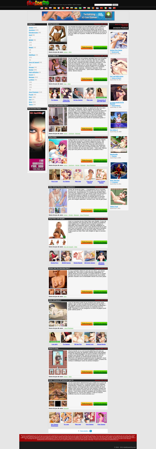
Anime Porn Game (116, 50)
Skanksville (114, 154)
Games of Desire (116, 78)
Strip (30, 102)
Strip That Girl (114, 180)
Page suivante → (84, 431)
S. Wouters (115, 182)
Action (31, 27)
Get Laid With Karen (116, 76)
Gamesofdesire (116, 105)
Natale (31, 47)
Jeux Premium (33, 92)
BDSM (31, 40)
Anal (30, 35)
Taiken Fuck (114, 206)
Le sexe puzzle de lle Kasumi (117, 103)
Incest (31, 75)
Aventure (32, 30)
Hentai (31, 70)
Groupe (31, 67)
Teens (31, 104)
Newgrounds (115, 52)
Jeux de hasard (34, 62)
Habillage (32, 55)
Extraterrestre (33, 32)
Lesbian (31, 80)
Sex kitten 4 (114, 130)
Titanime (114, 156)
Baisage (31, 77)
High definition (34, 72)
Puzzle (31, 94)
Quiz (30, 97)
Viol (30, 99)
